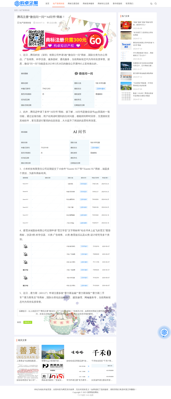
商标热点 (27, 322)
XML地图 (90, 395)
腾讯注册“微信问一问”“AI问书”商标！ (57, 311)
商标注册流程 (73, 3)
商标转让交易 (103, 3)
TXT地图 (81, 395)
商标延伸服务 (88, 3)
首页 (47, 3)
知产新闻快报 (58, 3)
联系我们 (129, 3)
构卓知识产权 (53, 314)
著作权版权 (117, 3)
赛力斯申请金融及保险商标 (143, 73)
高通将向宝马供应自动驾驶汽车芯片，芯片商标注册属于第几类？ (143, 65)
